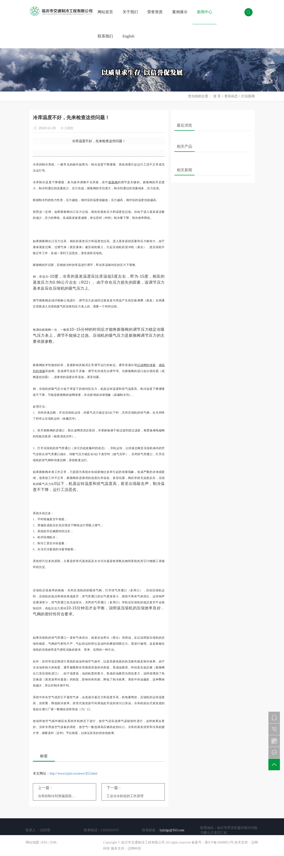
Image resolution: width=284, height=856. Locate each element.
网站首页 (105, 12)
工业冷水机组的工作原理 (124, 796)
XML (53, 842)
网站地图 (32, 842)
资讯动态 (231, 96)
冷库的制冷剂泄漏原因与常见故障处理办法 (58, 796)
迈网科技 (134, 848)
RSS (44, 842)
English (128, 36)
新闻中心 (204, 12)
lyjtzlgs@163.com (172, 830)
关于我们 (130, 12)
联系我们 (105, 36)
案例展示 (180, 12)
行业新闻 (248, 96)
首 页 (217, 96)
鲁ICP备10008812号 (219, 842)
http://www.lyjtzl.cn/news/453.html (73, 773)
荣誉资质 (155, 12)
